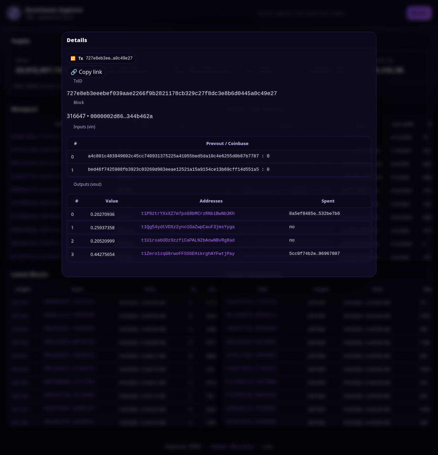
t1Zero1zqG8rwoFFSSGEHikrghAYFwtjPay (188, 255)
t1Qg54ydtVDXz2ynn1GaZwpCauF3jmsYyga (188, 229)
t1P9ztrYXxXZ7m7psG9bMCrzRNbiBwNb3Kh (188, 215)
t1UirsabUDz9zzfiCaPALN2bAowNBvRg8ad (188, 242)
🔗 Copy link (86, 72)
